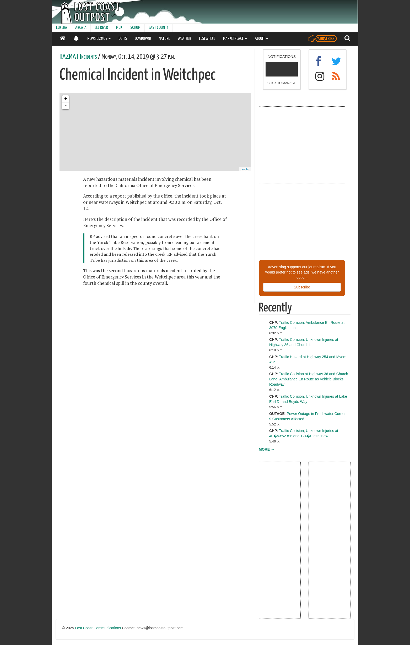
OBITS (122, 38)
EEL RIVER (101, 27)
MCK (119, 27)
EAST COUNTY (159, 27)
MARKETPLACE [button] (235, 38)
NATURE (164, 38)
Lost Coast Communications (98, 628)
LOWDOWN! (143, 38)
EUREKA (61, 27)
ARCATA (81, 27)
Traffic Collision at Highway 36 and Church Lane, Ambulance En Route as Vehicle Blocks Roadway (308, 379)
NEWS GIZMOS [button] (99, 38)
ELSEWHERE (207, 38)
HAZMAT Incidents (78, 56)
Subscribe (302, 287)
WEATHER (184, 38)
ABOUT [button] (261, 38)
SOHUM (135, 27)
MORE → (266, 449)
